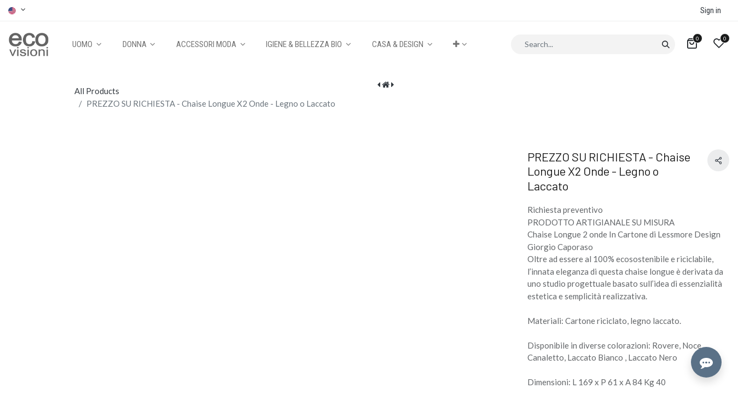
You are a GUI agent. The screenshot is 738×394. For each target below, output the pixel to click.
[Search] (665, 44)
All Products (96, 91)
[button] (460, 45)
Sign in (710, 10)
